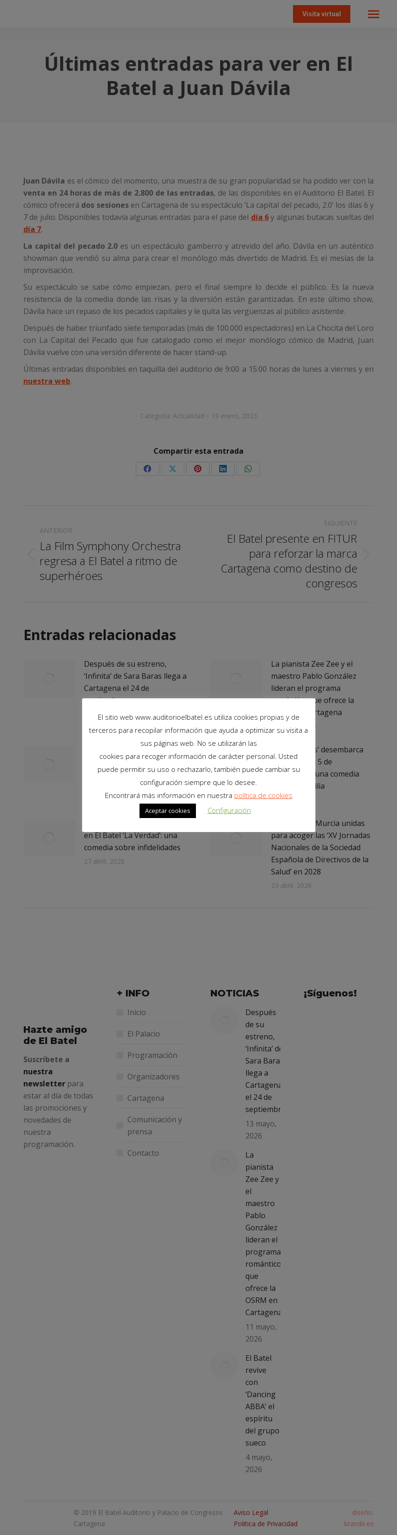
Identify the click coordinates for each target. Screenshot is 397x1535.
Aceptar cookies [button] (167, 810)
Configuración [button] (229, 810)
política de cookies (263, 795)
